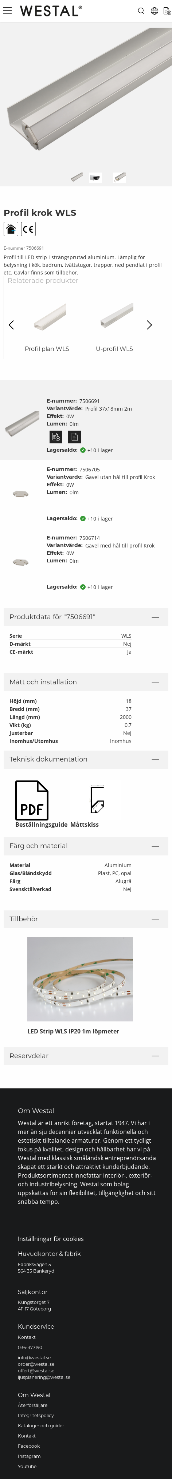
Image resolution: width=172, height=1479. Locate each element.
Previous (13, 324)
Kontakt (27, 1337)
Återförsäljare (32, 1405)
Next (147, 324)
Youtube (27, 1466)
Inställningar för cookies (51, 1239)
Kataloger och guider (41, 1425)
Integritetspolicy (36, 1415)
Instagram (29, 1456)
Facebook (29, 1446)
